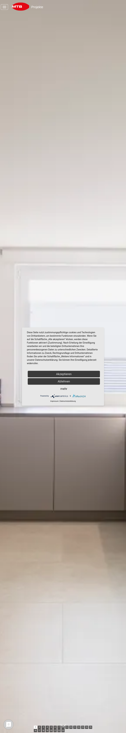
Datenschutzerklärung (68, 401)
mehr (63, 388)
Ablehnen (64, 381)
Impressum (54, 401)
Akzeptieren (64, 374)
